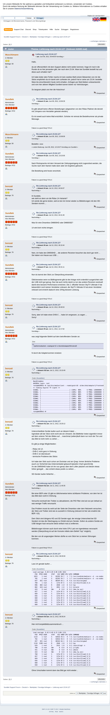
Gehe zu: (72, 693)
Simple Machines (64, 709)
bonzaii (9, 186)
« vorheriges (94, 41)
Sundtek (9, 99)
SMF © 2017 (55, 709)
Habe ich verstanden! (96, 16)
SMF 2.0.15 (45, 709)
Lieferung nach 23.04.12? (46, 54)
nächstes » (103, 41)
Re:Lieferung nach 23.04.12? (48, 99)
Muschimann (11, 54)
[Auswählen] (40, 378)
